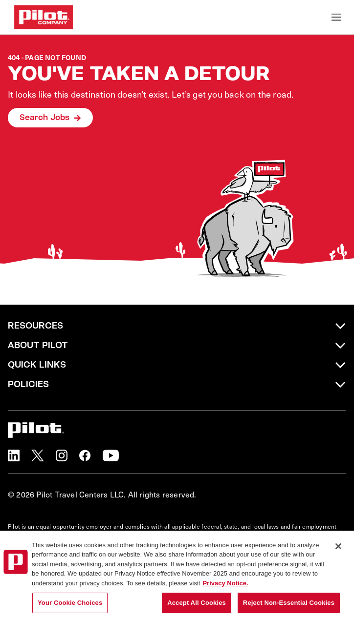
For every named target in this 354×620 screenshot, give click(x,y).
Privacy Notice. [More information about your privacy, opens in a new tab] (225, 584)
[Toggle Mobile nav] (336, 17)
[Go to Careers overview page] (43, 17)
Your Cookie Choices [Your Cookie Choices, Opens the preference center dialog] (70, 604)
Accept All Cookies (196, 604)
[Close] (338, 547)
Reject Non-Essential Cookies (288, 604)
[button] (14, 455)
